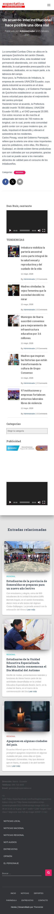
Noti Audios (10, 842)
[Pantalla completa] (43, 230)
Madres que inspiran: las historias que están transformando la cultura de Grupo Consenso (34, 364)
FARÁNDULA (11, 900)
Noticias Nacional (14, 828)
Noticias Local (12, 821)
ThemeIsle (38, 907)
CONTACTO (43, 900)
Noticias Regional (14, 835)
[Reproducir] (10, 230)
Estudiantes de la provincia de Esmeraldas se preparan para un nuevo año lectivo (26, 584)
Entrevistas (10, 849)
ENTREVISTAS (27, 900)
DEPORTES (38, 893)
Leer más (31, 610)
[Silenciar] (39, 230)
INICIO (13, 893)
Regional (19, 172)
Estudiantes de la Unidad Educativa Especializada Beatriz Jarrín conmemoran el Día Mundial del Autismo (26, 665)
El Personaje (11, 863)
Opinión (8, 856)
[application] (27, 221)
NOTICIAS (25, 893)
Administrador (29, 279)
